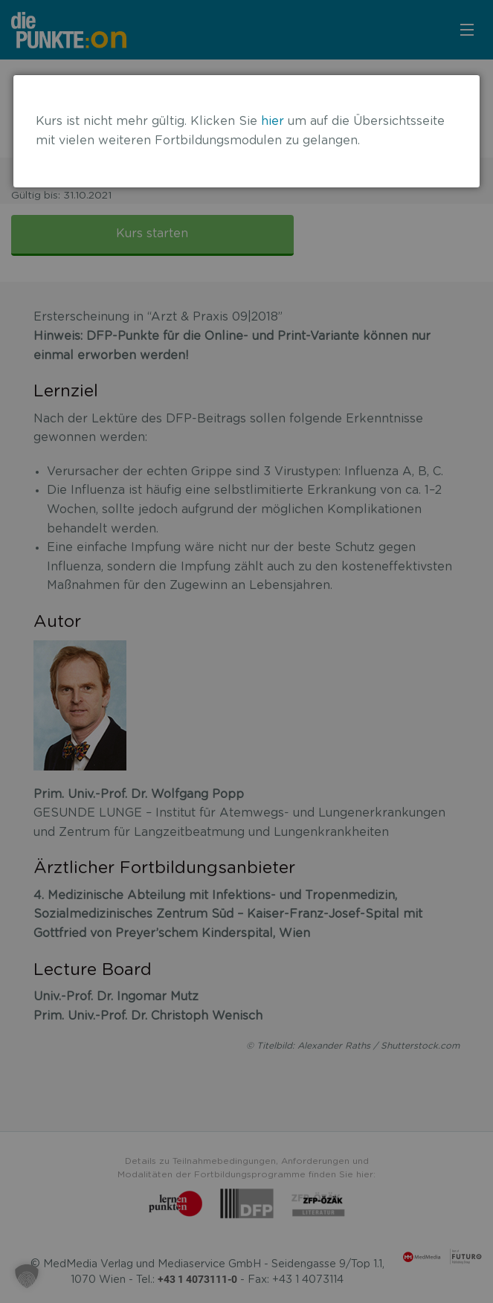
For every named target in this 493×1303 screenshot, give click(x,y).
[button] (27, 1276)
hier (272, 121)
